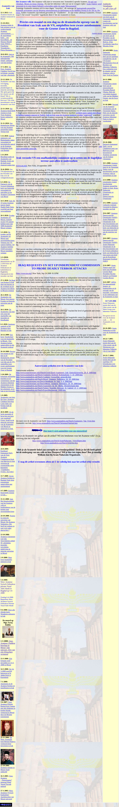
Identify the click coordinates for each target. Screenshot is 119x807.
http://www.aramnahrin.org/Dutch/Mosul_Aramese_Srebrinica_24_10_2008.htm (47, 379)
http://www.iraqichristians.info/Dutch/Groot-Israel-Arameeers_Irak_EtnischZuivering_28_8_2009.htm (56, 373)
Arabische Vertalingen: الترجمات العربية (109, 6)
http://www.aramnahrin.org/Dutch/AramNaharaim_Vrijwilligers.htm (59, 441)
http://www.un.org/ (24, 273)
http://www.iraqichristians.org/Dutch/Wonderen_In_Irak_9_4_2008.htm (44, 381)
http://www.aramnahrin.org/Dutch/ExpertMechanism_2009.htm (41, 390)
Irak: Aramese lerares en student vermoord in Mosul (8, 16)
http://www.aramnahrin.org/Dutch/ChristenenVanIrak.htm (55, 423)
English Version (97, 33)
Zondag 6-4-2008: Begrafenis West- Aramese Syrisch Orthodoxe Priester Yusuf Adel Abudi (7, 601)
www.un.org (21, 166)
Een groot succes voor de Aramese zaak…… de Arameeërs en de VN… (109, 320)
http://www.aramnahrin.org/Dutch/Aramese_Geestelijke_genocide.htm (43, 377)
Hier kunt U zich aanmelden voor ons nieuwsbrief (65, 431)
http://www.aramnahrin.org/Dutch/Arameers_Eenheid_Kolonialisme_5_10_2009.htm (49, 375)
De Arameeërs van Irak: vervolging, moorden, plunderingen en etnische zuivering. (8, 91)
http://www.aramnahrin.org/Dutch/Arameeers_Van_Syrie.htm (71, 421)
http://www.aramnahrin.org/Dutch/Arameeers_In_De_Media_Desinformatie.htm (47, 386)
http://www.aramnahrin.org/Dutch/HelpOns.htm (59, 443)
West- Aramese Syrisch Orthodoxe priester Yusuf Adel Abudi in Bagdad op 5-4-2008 (8, 587)
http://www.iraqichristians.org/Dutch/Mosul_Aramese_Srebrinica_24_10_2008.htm (48, 384)
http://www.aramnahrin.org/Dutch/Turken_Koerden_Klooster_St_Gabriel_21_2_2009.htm (51, 388)
